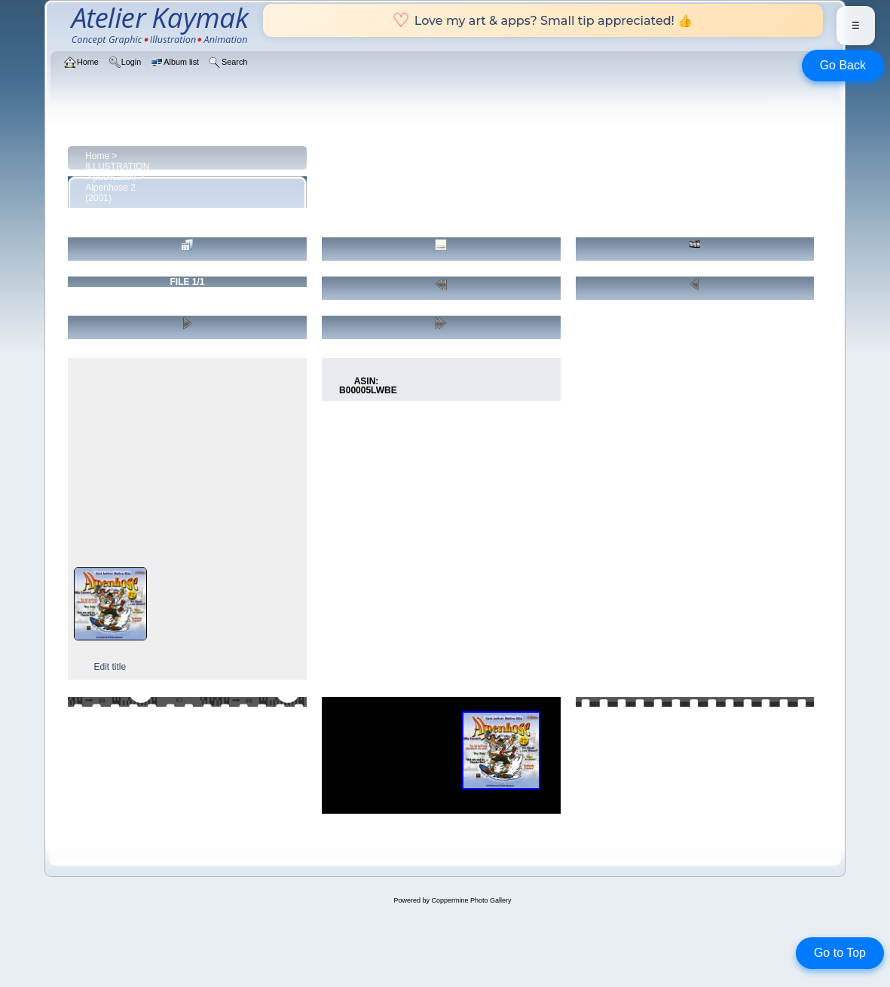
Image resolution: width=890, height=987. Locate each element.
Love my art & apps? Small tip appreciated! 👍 (543, 20)
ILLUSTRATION (117, 166)
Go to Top (840, 952)
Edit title (109, 667)
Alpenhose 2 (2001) (110, 192)
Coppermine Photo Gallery (471, 900)
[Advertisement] (187, 462)
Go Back (843, 65)
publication (114, 177)
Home (97, 156)
